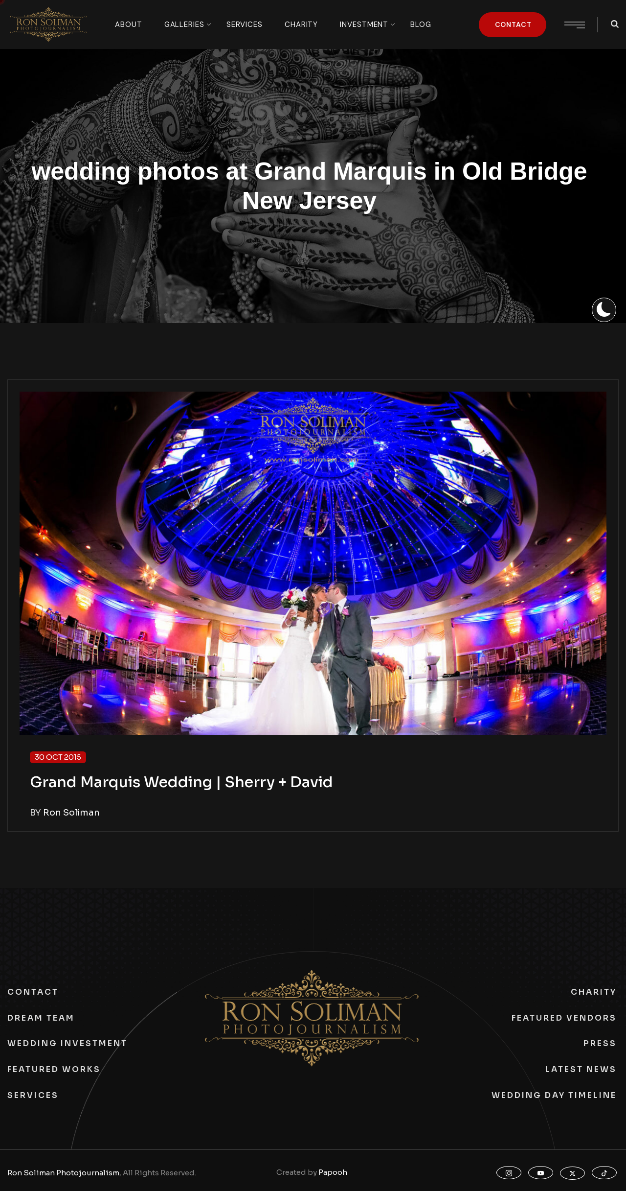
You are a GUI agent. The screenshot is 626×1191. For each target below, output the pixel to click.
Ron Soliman (71, 812)
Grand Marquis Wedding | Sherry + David (181, 782)
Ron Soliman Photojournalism (63, 1172)
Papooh (332, 1172)
